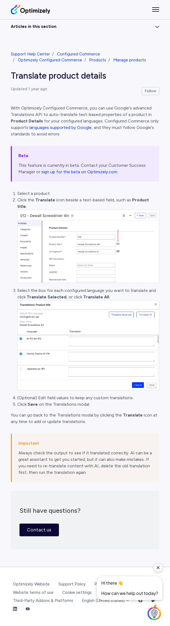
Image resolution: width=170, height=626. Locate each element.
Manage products (129, 60)
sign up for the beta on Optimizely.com (79, 171)
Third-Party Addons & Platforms (43, 600)
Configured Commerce (78, 54)
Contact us (39, 530)
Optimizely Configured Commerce (50, 60)
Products (97, 60)
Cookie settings (77, 592)
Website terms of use (33, 592)
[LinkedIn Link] (15, 609)
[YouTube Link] (27, 609)
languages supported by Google (60, 127)
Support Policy (72, 584)
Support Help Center (30, 54)
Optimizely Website (31, 584)
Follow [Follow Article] (150, 91)
